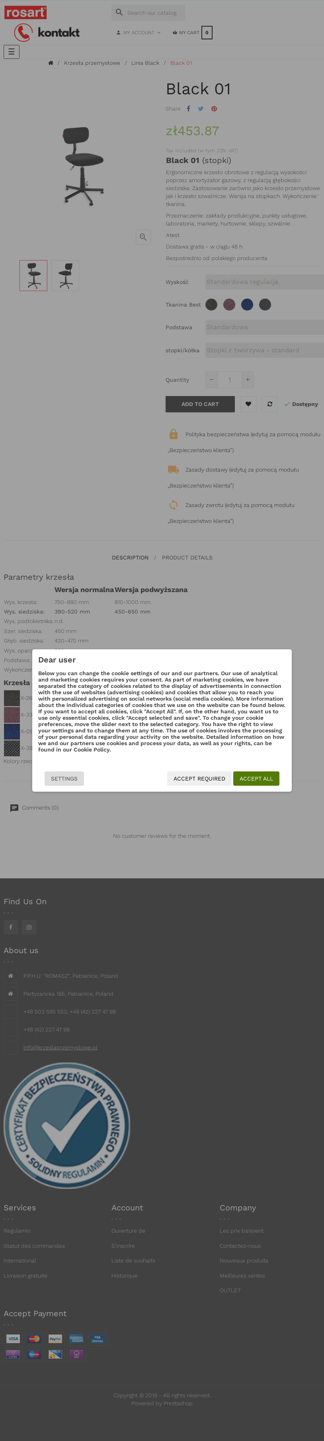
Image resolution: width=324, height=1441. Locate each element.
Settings (64, 778)
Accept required (199, 778)
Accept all (256, 778)
